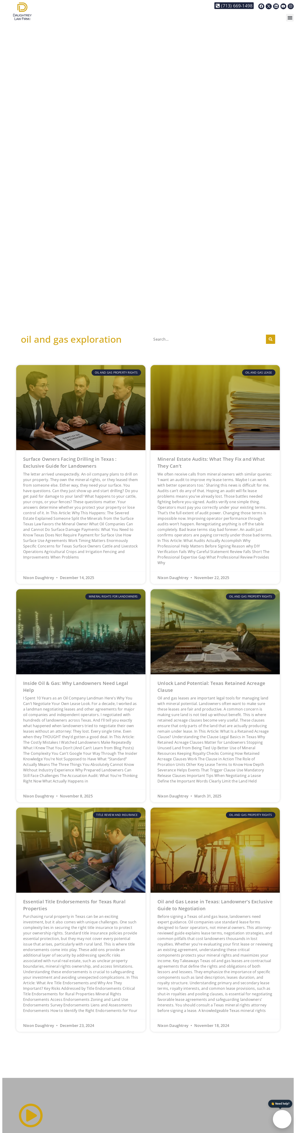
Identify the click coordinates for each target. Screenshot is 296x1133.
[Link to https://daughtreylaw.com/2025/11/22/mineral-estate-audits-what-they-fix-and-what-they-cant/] (215, 407)
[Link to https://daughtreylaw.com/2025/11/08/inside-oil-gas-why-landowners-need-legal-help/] (80, 631)
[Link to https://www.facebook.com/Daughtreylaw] (261, 6)
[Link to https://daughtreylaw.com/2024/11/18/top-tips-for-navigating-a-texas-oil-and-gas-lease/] (215, 850)
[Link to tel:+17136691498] (234, 5)
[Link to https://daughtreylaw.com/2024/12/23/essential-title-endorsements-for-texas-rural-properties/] (80, 850)
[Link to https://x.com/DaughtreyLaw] (269, 6)
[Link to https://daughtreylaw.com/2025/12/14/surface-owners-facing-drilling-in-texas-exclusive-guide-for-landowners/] (80, 407)
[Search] (270, 339)
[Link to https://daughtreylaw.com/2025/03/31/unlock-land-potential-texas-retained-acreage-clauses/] (215, 631)
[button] (290, 17)
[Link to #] (30, 1115)
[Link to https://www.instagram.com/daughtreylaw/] (291, 6)
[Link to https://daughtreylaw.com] (22, 11)
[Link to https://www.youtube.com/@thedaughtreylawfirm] (284, 6)
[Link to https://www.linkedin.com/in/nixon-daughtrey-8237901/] (276, 6)
